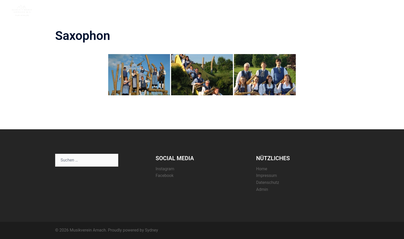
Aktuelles (314, 10)
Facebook (164, 175)
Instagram (165, 168)
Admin (262, 189)
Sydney (151, 230)
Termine (335, 10)
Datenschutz (267, 182)
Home (294, 10)
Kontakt (376, 10)
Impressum (266, 175)
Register (356, 10)
